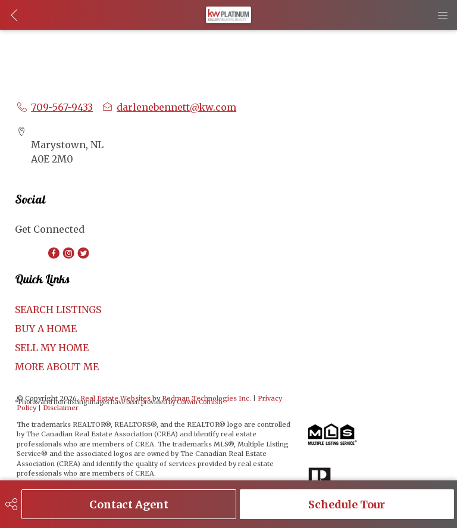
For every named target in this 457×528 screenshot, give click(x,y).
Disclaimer (61, 408)
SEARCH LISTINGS (58, 309)
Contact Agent (128, 504)
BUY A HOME (46, 329)
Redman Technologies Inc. (207, 398)
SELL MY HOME (52, 348)
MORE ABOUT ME (57, 367)
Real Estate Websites (116, 398)
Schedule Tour (346, 504)
